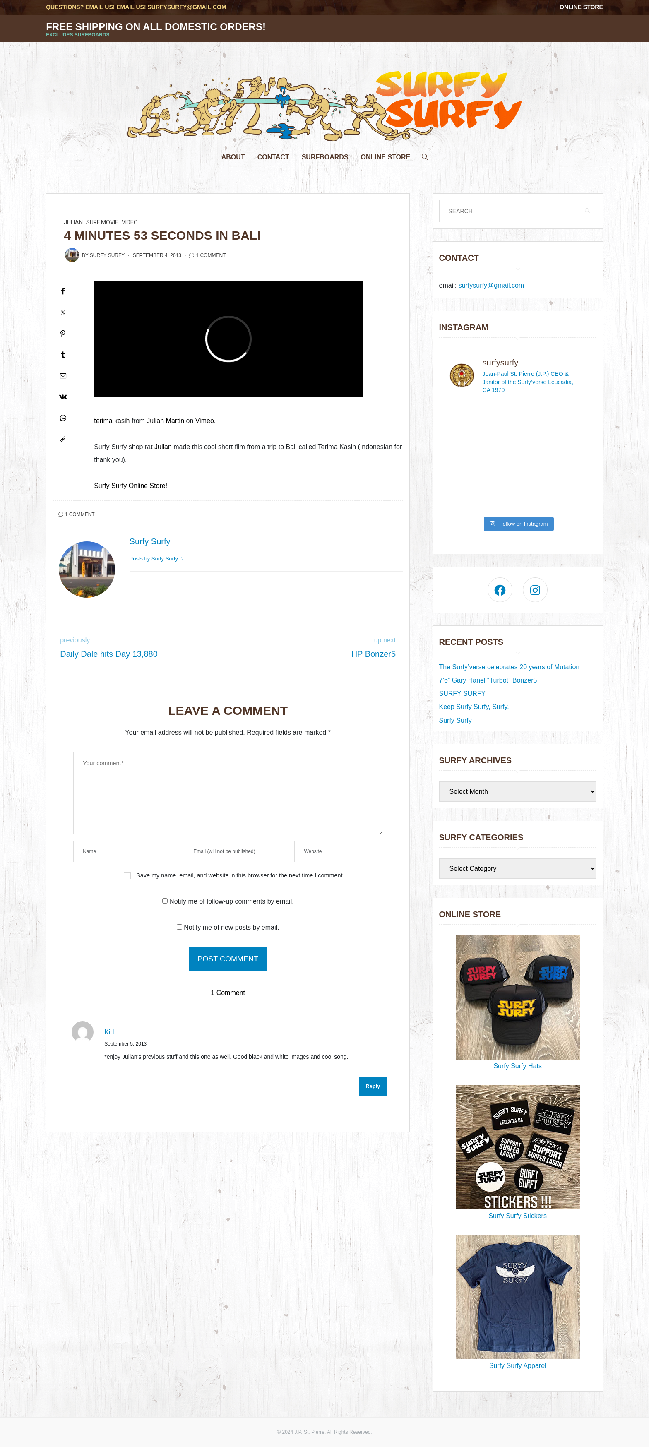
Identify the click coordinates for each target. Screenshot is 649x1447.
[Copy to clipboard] (63, 438)
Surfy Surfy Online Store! (130, 485)
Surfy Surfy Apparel (518, 1302)
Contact (273, 157)
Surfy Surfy (107, 255)
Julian (73, 222)
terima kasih (112, 420)
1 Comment (211, 255)
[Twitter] (63, 312)
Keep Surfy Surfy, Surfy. (474, 706)
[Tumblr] (63, 354)
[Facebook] (63, 291)
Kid (109, 1032)
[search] (425, 155)
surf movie (102, 222)
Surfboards (325, 157)
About (233, 157)
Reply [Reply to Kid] (372, 1086)
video (130, 222)
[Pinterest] (63, 333)
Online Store (581, 7)
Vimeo (204, 420)
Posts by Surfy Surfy (157, 558)
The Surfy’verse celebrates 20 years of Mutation (509, 667)
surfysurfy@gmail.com (186, 7)
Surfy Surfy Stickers (518, 1152)
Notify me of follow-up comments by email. (231, 901)
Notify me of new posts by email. (231, 927)
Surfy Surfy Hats (518, 1002)
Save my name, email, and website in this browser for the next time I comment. (240, 875)
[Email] (63, 375)
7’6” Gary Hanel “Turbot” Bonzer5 (488, 680)
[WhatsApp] (63, 417)
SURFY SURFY (462, 693)
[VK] (63, 396)
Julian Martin (165, 420)
